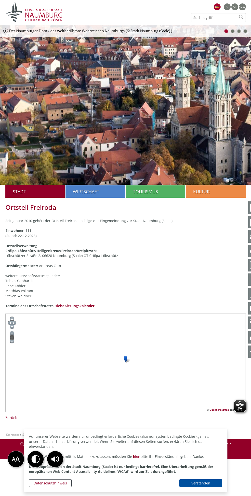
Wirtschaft (86, 192)
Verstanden (200, 483)
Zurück (11, 417)
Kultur (201, 192)
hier (136, 456)
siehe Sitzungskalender (74, 305)
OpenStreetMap (219, 409)
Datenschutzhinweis (50, 483)
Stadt (19, 192)
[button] (55, 459)
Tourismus (145, 192)
